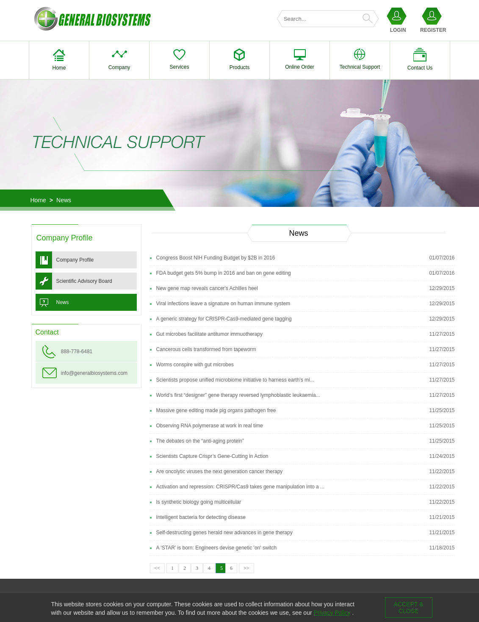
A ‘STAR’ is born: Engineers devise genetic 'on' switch (216, 548)
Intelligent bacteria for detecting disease (201, 517)
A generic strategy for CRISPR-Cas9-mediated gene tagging (224, 319)
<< (158, 568)
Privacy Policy (331, 612)
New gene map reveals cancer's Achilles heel (207, 288)
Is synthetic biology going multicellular (198, 502)
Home (38, 200)
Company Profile (75, 260)
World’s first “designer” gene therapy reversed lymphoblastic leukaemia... (238, 395)
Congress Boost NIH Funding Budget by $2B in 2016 (215, 258)
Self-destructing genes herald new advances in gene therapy (224, 533)
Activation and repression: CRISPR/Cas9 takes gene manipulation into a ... (240, 487)
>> (246, 568)
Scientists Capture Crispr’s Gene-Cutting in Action (212, 456)
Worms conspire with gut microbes (195, 365)
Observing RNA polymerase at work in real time (209, 426)
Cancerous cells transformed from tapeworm (206, 349)
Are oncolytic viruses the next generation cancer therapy (219, 471)
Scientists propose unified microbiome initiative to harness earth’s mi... (235, 380)
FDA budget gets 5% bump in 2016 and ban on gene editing (223, 273)
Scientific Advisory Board (84, 281)
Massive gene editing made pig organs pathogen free (216, 410)
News (63, 200)
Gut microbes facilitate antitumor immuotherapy (209, 334)
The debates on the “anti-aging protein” (200, 441)
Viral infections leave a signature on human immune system (223, 304)
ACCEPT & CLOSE (409, 607)
